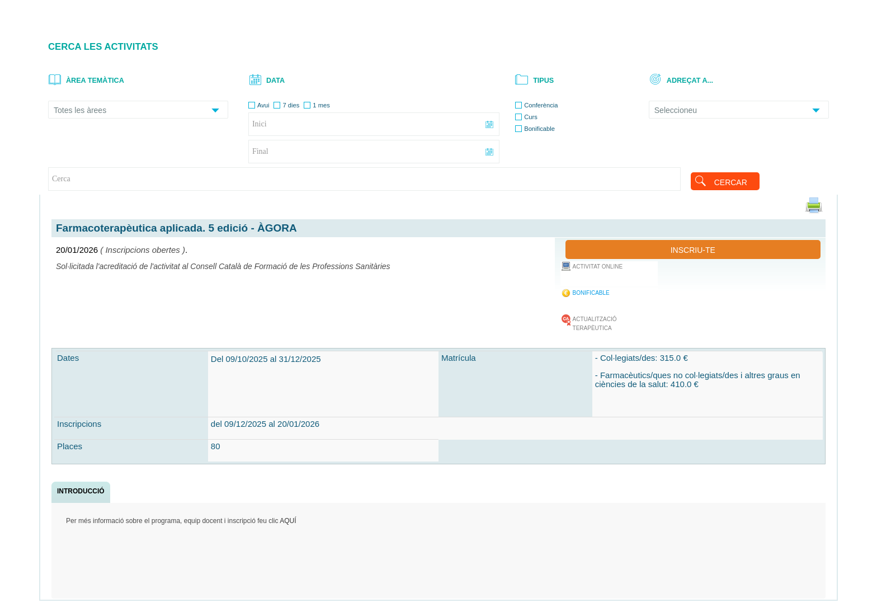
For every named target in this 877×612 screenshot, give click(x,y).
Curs (530, 117)
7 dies (290, 105)
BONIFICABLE (591, 293)
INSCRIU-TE (693, 250)
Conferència (541, 105)
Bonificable (539, 128)
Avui (263, 105)
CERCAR (730, 182)
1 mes (321, 105)
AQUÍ (288, 521)
